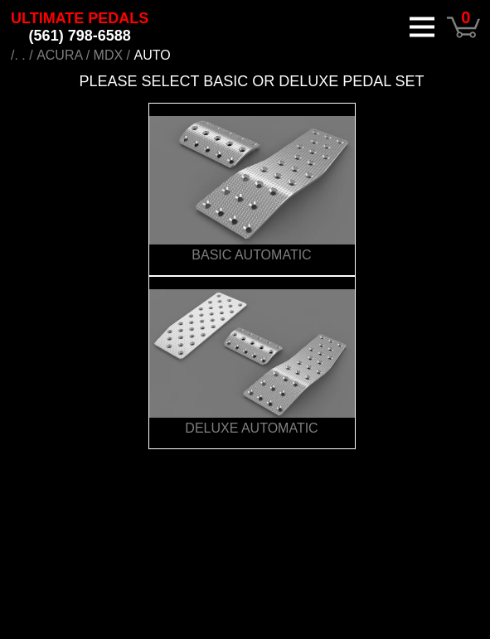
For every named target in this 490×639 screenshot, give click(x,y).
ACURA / (63, 55)
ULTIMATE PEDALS (79, 27)
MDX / (112, 55)
